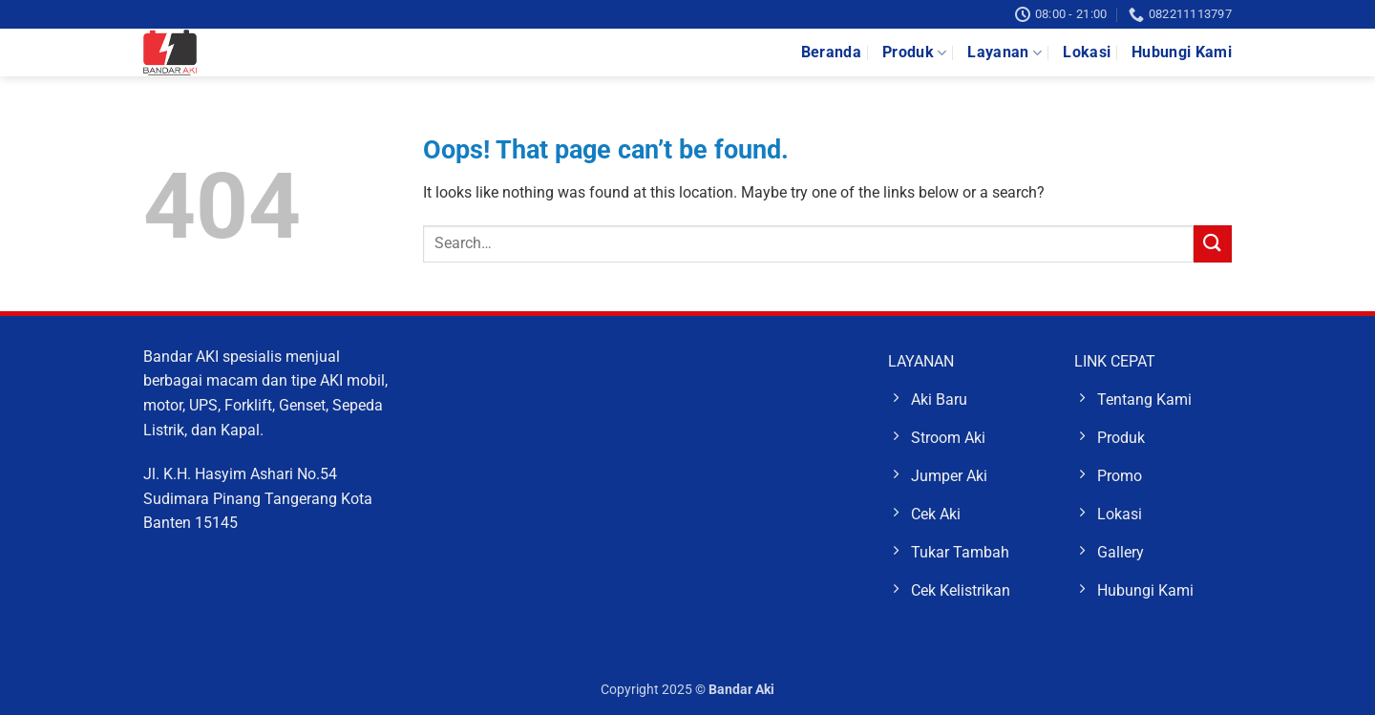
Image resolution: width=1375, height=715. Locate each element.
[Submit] (1213, 244)
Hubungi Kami (1182, 52)
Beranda (831, 52)
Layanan (1004, 52)
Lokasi (1087, 52)
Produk (914, 52)
